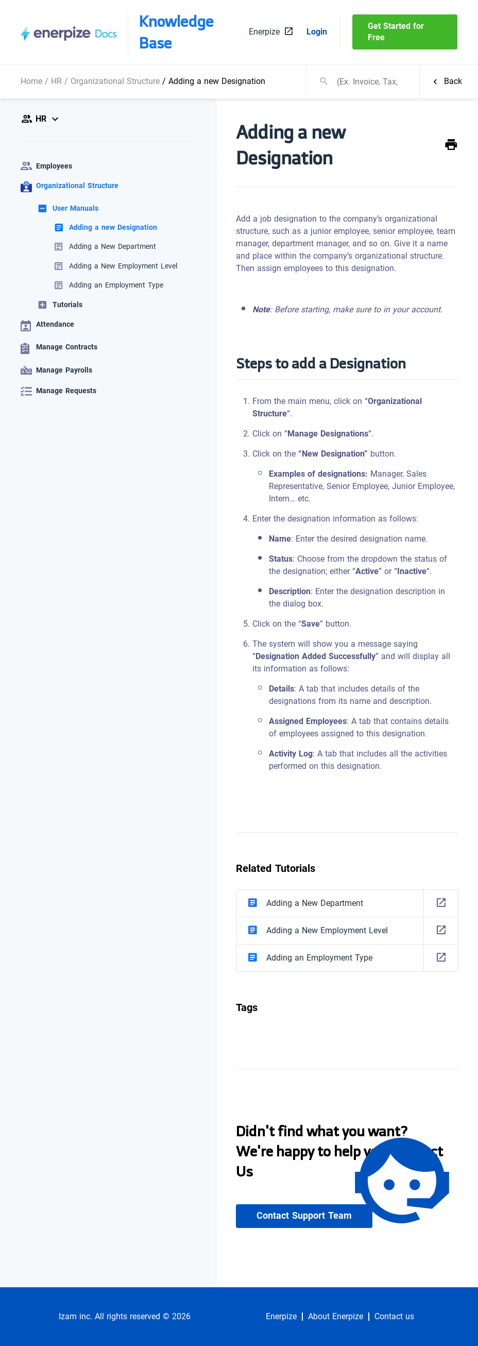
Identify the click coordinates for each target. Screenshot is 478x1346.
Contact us (394, 1317)
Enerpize (281, 1317)
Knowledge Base (176, 32)
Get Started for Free (396, 31)
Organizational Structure (115, 81)
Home (31, 81)
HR (56, 81)
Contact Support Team (304, 1215)
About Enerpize (335, 1317)
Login (316, 32)
